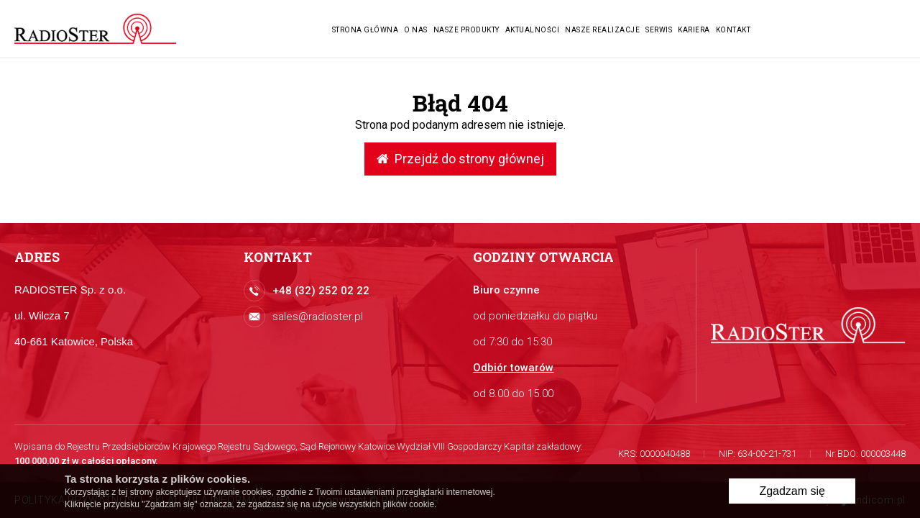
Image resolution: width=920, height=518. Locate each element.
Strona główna (365, 30)
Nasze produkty (466, 30)
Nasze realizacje (602, 30)
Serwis (658, 30)
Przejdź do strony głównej (460, 158)
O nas (416, 30)
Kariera (694, 30)
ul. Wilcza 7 (42, 315)
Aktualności (532, 30)
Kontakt (733, 30)
